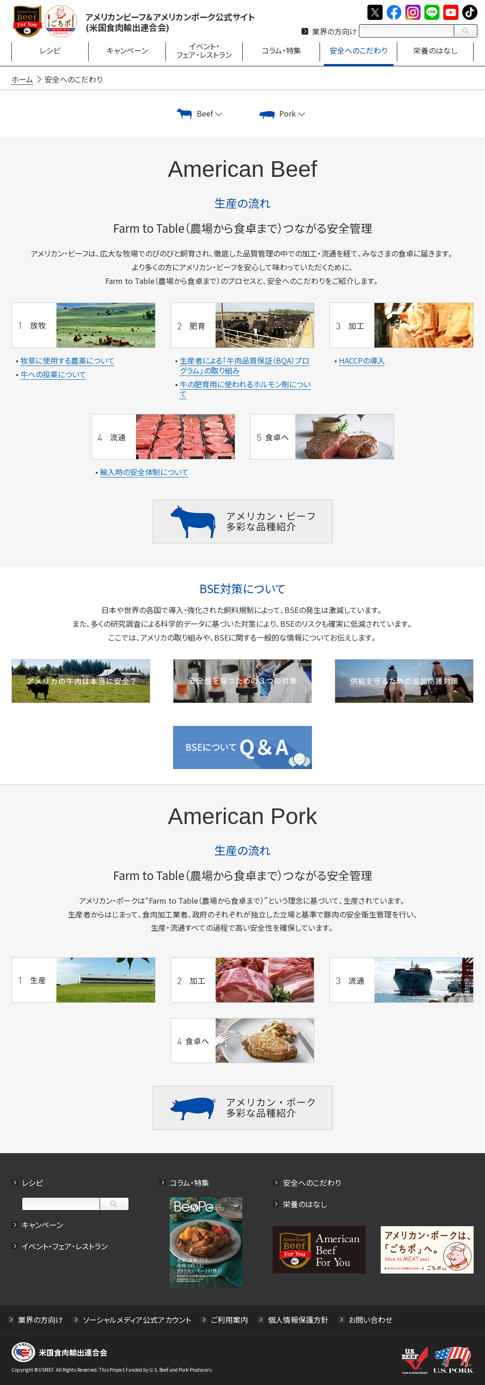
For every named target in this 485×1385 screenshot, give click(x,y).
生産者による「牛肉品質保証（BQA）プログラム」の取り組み (245, 365)
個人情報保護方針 (298, 1319)
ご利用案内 (229, 1319)
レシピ (32, 1182)
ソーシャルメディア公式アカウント (137, 1319)
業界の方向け (334, 31)
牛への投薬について (53, 374)
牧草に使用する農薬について (67, 360)
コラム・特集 (189, 1182)
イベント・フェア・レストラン (65, 1245)
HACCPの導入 (362, 360)
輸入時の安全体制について (144, 471)
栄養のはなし (305, 1203)
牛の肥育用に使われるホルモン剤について (245, 389)
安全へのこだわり (312, 1182)
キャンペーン (42, 1224)
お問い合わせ (370, 1319)
